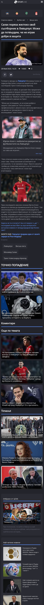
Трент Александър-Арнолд (15, 258)
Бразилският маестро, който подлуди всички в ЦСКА (31, 584)
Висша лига (21, 246)
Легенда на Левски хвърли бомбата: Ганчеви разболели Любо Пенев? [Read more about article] (21, 485)
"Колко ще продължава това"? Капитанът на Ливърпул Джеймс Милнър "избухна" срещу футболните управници (21, 379)
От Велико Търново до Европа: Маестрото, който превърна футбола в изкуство (20, 290)
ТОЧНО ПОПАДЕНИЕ (14, 265)
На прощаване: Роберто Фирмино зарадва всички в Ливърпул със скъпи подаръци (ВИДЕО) (20, 354)
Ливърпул (22, 81)
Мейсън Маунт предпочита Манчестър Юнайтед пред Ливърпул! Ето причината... (20, 404)
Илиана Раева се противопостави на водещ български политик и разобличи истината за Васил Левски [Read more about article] (21, 460)
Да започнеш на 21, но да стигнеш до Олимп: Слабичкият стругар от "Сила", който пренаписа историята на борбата (21, 315)
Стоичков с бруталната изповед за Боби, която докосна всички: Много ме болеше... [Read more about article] (20, 436)
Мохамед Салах (10, 252)
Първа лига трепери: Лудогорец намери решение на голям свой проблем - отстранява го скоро (31, 596)
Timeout (6, 411)
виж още (39, 153)
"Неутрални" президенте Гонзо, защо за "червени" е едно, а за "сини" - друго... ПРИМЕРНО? (18, 520)
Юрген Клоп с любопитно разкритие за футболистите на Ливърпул (22, 142)
